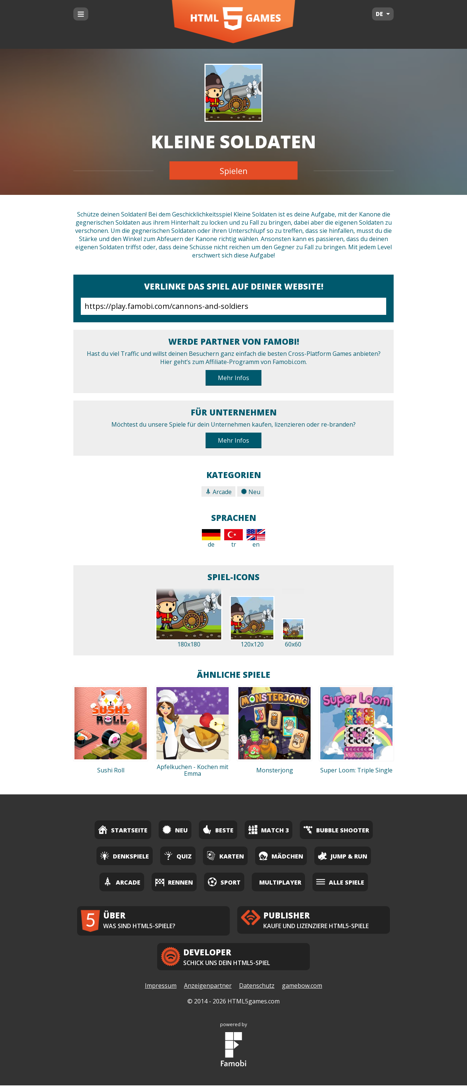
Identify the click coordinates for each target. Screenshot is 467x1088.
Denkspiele (124, 855)
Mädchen (281, 855)
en (256, 538)
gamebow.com (302, 988)
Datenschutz (256, 988)
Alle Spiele (340, 881)
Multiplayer (280, 882)
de (211, 538)
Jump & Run (342, 855)
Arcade (218, 492)
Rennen (174, 881)
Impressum (161, 988)
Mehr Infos (233, 378)
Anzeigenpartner (208, 988)
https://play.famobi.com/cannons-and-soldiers (233, 306)
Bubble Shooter (336, 829)
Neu (250, 492)
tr (233, 538)
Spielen (234, 170)
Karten (225, 855)
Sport (224, 881)
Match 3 (268, 829)
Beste (218, 829)
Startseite (122, 829)
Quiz (178, 855)
